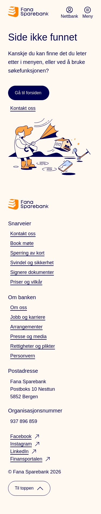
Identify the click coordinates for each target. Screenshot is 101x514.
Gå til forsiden (28, 93)
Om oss (18, 307)
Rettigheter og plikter (32, 346)
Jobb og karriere (27, 317)
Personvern (22, 356)
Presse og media (28, 336)
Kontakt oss (23, 233)
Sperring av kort (27, 253)
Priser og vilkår (26, 282)
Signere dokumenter (32, 272)
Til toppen (29, 488)
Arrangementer (26, 327)
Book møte (22, 243)
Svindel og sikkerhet (32, 262)
